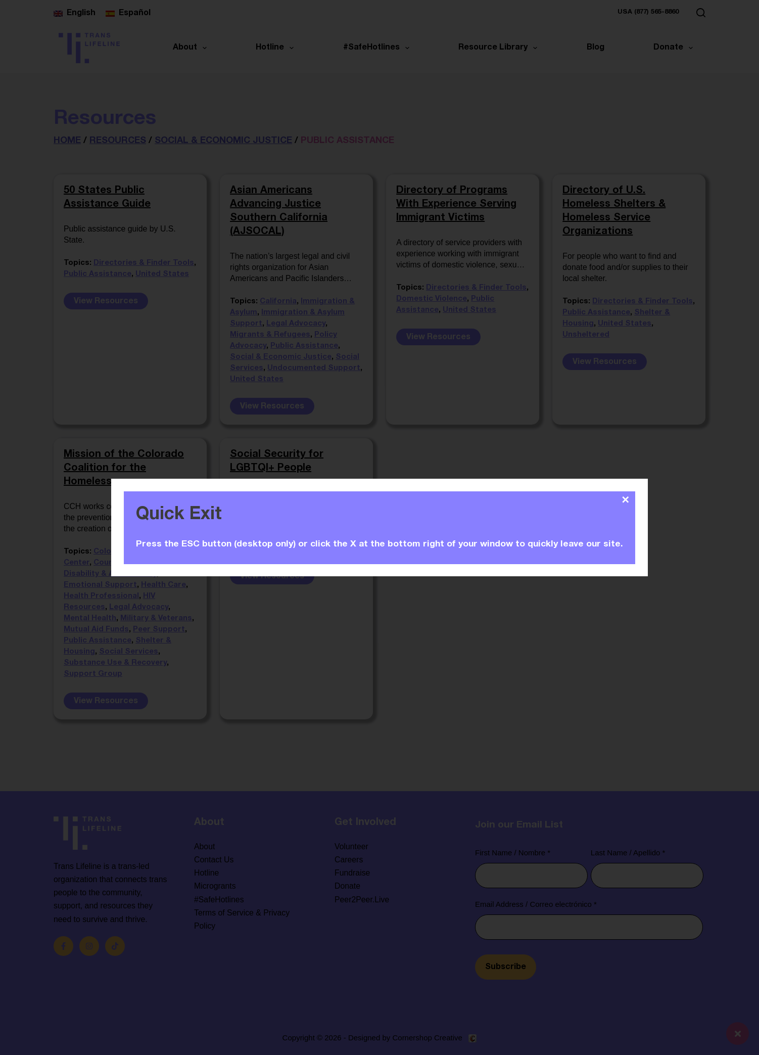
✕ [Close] (625, 500)
